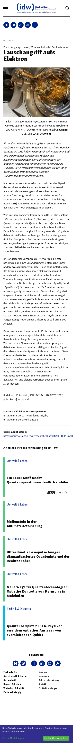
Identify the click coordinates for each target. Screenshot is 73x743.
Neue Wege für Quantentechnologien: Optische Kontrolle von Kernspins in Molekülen (38, 591)
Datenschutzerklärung (49, 680)
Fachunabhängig (12, 692)
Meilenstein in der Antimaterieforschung (24, 523)
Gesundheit (9, 680)
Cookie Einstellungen (48, 688)
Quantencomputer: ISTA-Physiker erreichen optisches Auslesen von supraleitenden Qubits (34, 630)
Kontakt (42, 684)
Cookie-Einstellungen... (13, 738)
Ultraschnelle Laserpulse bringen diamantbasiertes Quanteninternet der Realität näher (38, 556)
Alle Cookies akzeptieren (56, 738)
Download (45, 133)
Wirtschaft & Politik (13, 688)
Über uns (43, 672)
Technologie (10, 672)
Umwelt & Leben (12, 684)
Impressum (44, 676)
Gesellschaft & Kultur (15, 676)
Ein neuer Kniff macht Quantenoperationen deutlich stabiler (38, 480)
